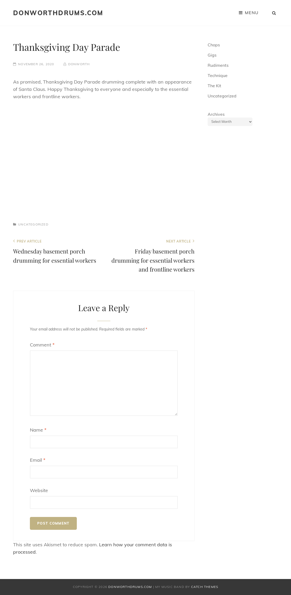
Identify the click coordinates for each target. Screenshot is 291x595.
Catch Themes (204, 587)
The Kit (214, 85)
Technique (218, 75)
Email (37, 460)
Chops (214, 44)
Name (38, 430)
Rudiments (218, 65)
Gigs (212, 55)
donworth (79, 64)
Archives (216, 114)
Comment (42, 345)
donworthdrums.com (58, 13)
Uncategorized (33, 224)
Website (39, 490)
